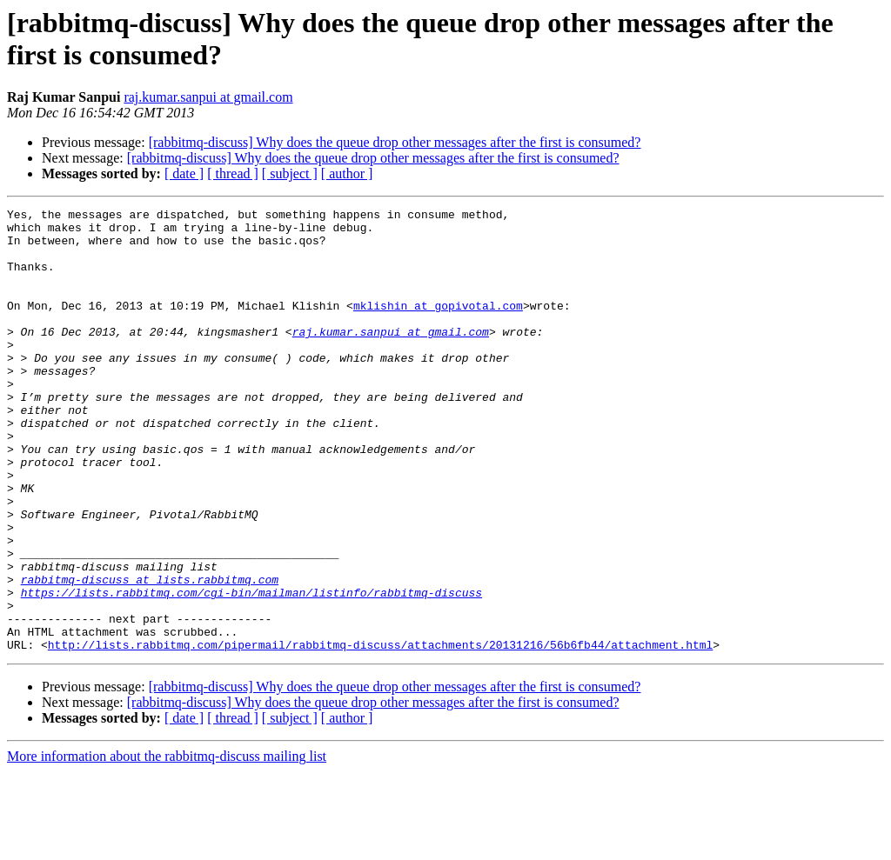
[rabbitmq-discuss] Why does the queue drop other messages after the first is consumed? (395, 142)
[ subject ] (290, 173)
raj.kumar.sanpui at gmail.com (208, 97)
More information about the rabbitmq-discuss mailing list (166, 844)
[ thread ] (232, 173)
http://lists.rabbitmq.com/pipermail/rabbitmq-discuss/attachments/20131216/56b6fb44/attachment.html (380, 733)
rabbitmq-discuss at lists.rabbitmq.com (149, 655)
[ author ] (347, 173)
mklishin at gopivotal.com (438, 326)
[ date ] (184, 173)
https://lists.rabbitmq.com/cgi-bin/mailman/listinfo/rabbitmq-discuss (251, 670)
